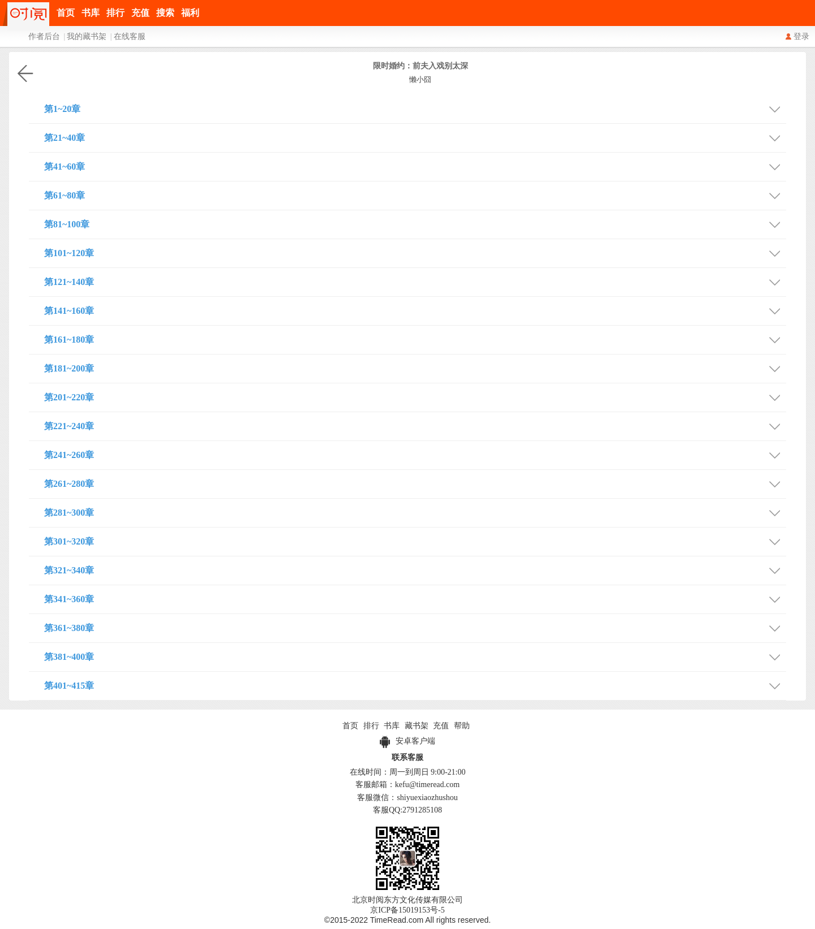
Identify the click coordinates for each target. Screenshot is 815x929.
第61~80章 (415, 194)
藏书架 (416, 725)
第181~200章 (415, 367)
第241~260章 (415, 453)
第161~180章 (415, 338)
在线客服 (129, 36)
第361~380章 (415, 627)
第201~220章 (415, 396)
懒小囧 (420, 79)
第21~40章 (415, 136)
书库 (91, 13)
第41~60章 (415, 165)
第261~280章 (415, 482)
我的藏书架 (86, 36)
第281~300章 (415, 511)
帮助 (462, 725)
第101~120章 (415, 252)
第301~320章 (415, 540)
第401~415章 (415, 684)
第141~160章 (415, 309)
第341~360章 (415, 598)
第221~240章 (415, 425)
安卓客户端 (407, 741)
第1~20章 (415, 107)
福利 (190, 13)
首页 (66, 13)
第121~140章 (415, 280)
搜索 (165, 13)
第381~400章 (415, 655)
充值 (140, 13)
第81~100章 (415, 223)
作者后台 (44, 36)
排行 (115, 13)
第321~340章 (415, 569)
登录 (801, 36)
